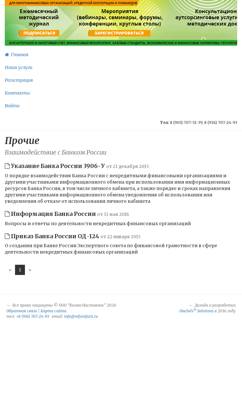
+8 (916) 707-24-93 (32, 316)
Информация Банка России (67, 213)
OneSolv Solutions (196, 311)
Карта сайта (53, 311)
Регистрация (19, 80)
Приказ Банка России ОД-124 (72, 236)
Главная (16, 54)
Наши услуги (18, 67)
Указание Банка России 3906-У (77, 166)
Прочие (22, 140)
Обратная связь (21, 311)
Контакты (17, 93)
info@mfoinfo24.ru (81, 316)
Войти (12, 106)
